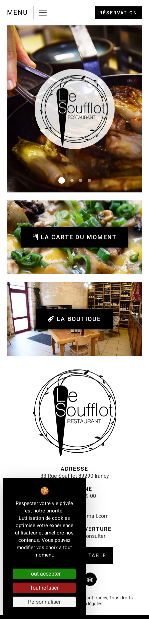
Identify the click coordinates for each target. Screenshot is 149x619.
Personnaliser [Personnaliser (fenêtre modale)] (44, 602)
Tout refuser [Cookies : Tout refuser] (44, 588)
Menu (17, 12)
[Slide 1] (61, 180)
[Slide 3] (80, 180)
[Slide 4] (89, 180)
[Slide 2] (72, 180)
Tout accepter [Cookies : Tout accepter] (44, 574)
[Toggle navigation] (42, 12)
